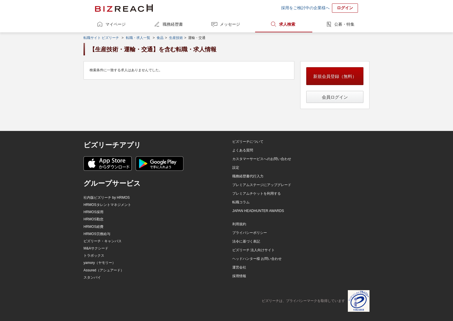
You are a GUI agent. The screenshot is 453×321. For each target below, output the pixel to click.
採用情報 (239, 276)
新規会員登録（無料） (335, 76)
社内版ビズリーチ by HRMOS (106, 198)
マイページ (115, 24)
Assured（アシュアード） (103, 270)
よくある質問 (242, 150)
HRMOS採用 (93, 212)
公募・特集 (344, 24)
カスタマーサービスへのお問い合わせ (261, 159)
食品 (160, 38)
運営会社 (239, 267)
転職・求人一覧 (138, 38)
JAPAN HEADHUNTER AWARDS (258, 211)
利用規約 (239, 224)
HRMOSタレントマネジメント (107, 205)
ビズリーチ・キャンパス (102, 241)
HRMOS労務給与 (96, 234)
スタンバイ (92, 277)
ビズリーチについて (247, 142)
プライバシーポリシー (249, 233)
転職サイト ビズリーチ (101, 38)
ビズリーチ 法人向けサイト (253, 250)
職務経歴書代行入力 (247, 176)
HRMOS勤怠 (93, 219)
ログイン (345, 7)
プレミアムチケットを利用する (256, 194)
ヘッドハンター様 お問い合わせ (257, 259)
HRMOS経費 (93, 227)
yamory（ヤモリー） (99, 263)
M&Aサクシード (95, 248)
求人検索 (287, 24)
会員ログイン (335, 97)
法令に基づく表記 (246, 241)
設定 (235, 168)
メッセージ (230, 24)
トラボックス (93, 256)
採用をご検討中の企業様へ (305, 7)
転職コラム (241, 202)
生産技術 (176, 38)
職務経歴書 (173, 24)
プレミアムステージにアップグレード (261, 185)
